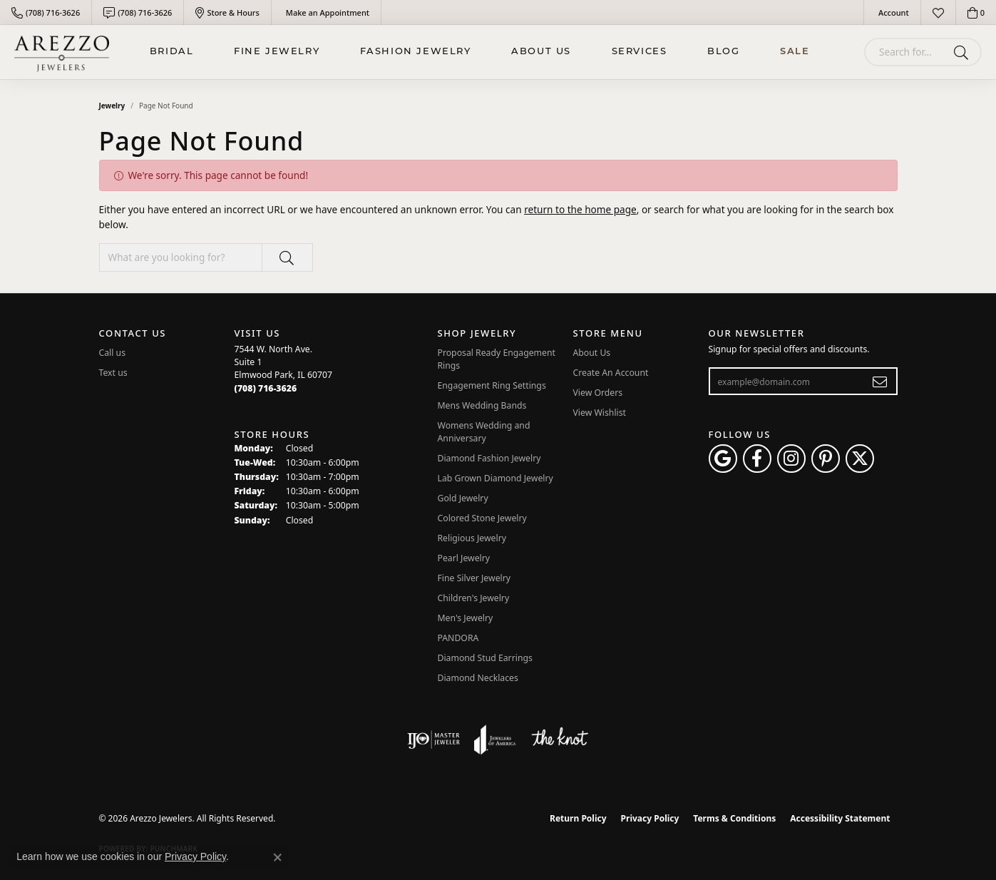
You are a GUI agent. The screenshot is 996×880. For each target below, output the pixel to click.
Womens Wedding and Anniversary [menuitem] (484, 431)
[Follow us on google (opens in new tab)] (723, 458)
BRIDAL (172, 51)
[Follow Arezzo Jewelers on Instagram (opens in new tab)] (791, 458)
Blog (723, 51)
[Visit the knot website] (559, 739)
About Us (541, 51)
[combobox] (906, 52)
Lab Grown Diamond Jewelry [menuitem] (495, 478)
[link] (45, 12)
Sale (794, 51)
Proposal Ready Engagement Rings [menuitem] (496, 359)
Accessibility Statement (840, 818)
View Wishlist (600, 412)
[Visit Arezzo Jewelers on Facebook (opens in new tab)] (757, 458)
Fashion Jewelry (415, 51)
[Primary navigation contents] (479, 52)
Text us (113, 373)
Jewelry (112, 106)
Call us (112, 353)
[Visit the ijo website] (434, 739)
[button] (892, 12)
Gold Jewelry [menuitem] (463, 498)
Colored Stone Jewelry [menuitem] (482, 518)
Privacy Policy (650, 818)
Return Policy (578, 818)
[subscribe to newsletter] (880, 381)
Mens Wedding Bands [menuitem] (482, 405)
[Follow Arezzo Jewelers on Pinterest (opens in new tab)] (825, 458)
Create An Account (611, 373)
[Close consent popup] (277, 857)
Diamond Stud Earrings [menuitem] (485, 658)
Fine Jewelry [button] (276, 51)
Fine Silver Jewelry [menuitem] (474, 578)
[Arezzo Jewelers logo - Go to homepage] (61, 52)
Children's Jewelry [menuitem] (474, 598)
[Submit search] (963, 52)
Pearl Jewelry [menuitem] (464, 558)
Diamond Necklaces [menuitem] (478, 678)
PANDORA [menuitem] (458, 638)
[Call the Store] (266, 388)
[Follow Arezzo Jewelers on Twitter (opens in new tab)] (860, 458)
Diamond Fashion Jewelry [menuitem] (489, 458)
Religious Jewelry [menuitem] (472, 538)
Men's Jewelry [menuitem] (465, 618)
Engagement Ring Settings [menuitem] (492, 385)
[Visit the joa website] (494, 739)
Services (639, 51)
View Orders (598, 393)
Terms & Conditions (734, 818)
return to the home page (580, 209)
